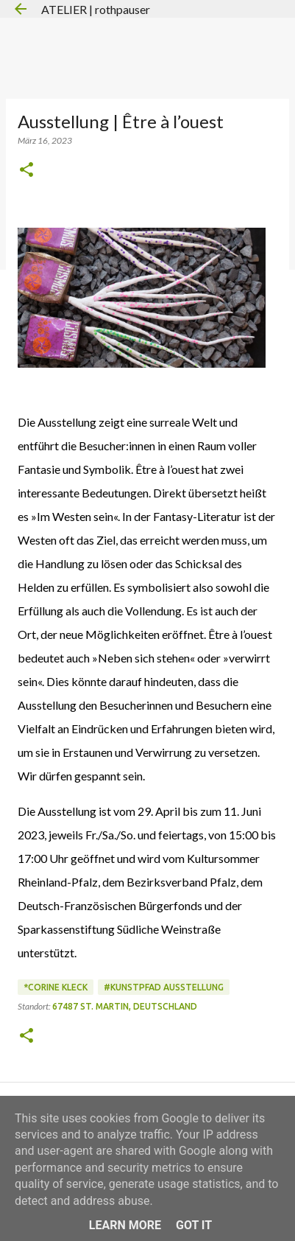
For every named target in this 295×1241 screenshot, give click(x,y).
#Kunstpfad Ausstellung (164, 987)
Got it (194, 1225)
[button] (26, 171)
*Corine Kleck (56, 987)
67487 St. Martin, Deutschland (124, 1006)
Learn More (125, 1225)
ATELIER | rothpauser (95, 9)
